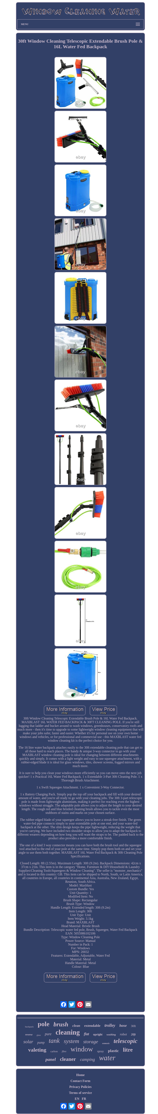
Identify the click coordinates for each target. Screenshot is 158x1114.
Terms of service (80, 1093)
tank (54, 1040)
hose (123, 1025)
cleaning (68, 1032)
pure (48, 1034)
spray (100, 1051)
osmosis (105, 1043)
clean (76, 1026)
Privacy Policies (80, 1087)
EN (77, 1098)
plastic (113, 1051)
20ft (133, 1034)
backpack (29, 1026)
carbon (54, 1051)
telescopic (125, 1041)
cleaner (68, 1059)
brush (60, 1024)
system (71, 1041)
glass (39, 1035)
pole (43, 1024)
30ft (133, 1026)
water (107, 1058)
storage (90, 1041)
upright (97, 1034)
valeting (37, 1050)
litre (128, 1050)
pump (41, 1042)
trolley (110, 1025)
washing (111, 1034)
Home (80, 1075)
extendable (92, 1026)
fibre (64, 1051)
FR (84, 1098)
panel (50, 1059)
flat (86, 1034)
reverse (29, 1034)
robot (123, 1034)
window (82, 1049)
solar (28, 1041)
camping (87, 1059)
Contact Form (80, 1081)
